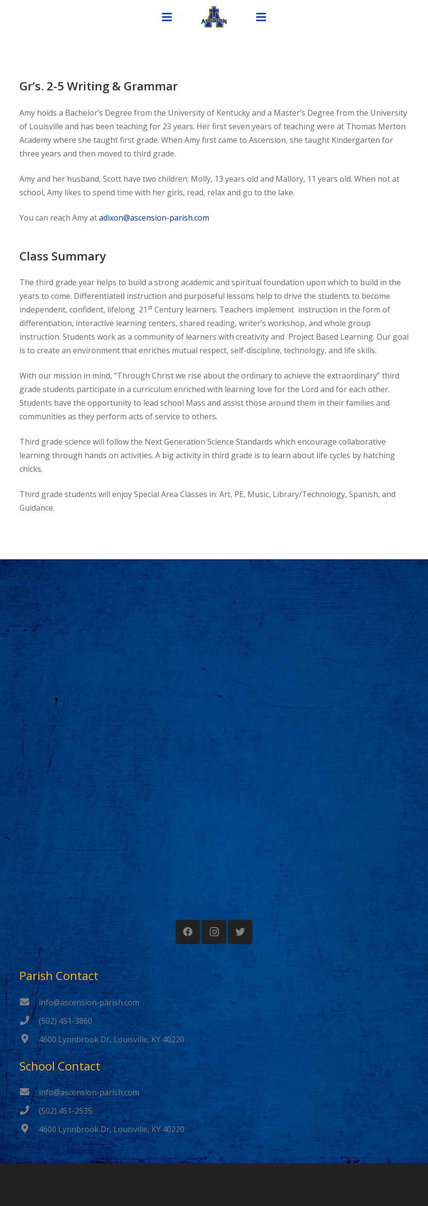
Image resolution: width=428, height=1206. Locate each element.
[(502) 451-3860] (29, 1021)
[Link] (214, 17)
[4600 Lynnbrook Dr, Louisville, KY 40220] (29, 1039)
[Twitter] (240, 932)
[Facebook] (188, 932)
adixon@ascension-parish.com (154, 217)
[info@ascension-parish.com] (29, 1002)
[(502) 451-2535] (29, 1111)
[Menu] (167, 17)
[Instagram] (214, 932)
